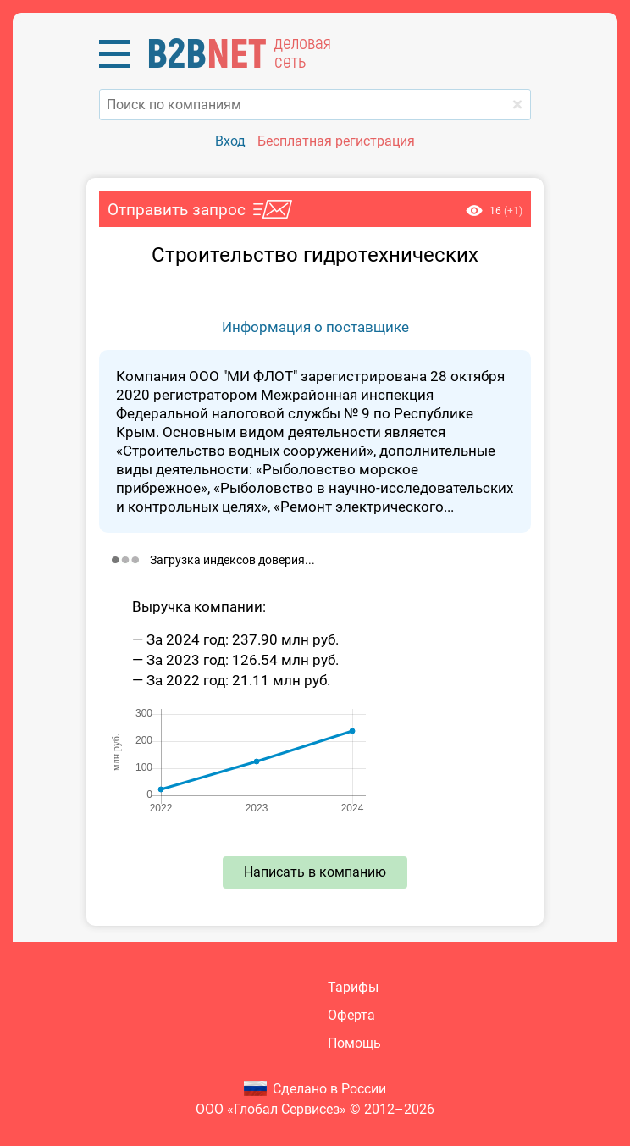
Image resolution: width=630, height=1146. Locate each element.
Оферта (351, 1015)
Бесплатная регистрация (336, 141)
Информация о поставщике (315, 326)
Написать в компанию (315, 872)
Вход (230, 141)
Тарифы (353, 987)
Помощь (354, 1043)
